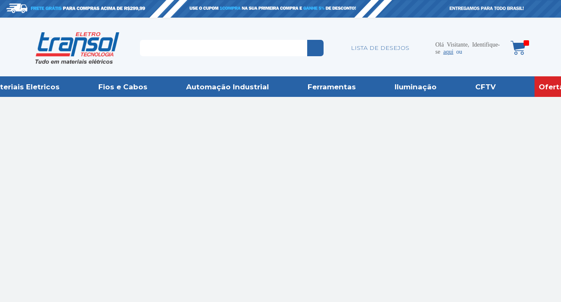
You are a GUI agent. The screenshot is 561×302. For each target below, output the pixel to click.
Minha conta (422, 47)
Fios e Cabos (122, 87)
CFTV (485, 87)
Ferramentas (332, 87)
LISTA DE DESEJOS (380, 48)
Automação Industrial (227, 87)
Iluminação (416, 87)
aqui (448, 51)
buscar (315, 48)
